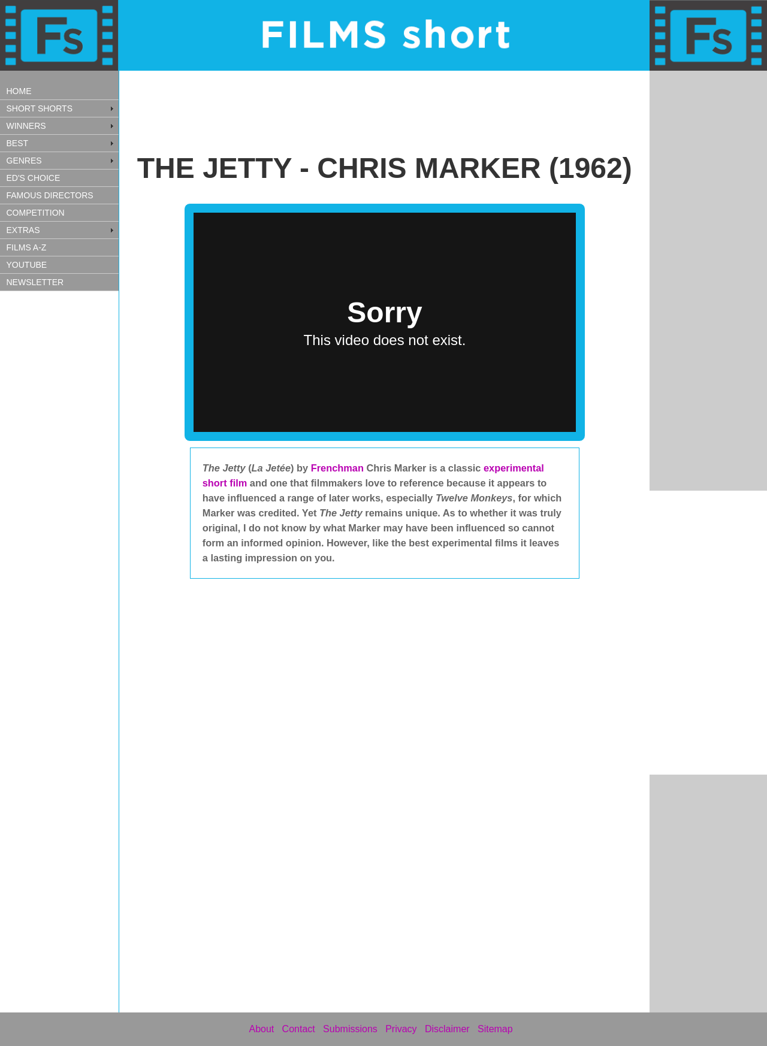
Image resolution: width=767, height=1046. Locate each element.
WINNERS (26, 126)
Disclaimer (447, 1029)
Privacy (400, 1029)
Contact (298, 1029)
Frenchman (339, 467)
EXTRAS (23, 230)
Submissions (350, 1029)
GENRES (24, 160)
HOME (19, 91)
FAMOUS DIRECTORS (50, 195)
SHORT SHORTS (40, 108)
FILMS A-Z (27, 247)
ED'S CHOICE (34, 178)
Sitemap (495, 1029)
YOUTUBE (27, 265)
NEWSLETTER (35, 282)
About (261, 1029)
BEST (18, 143)
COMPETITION (36, 212)
